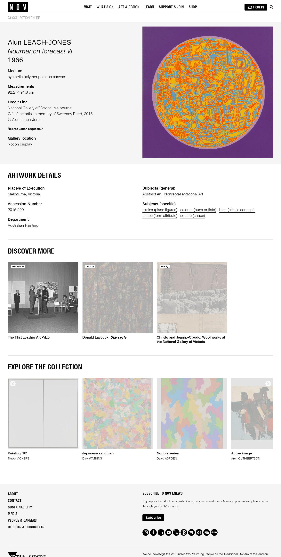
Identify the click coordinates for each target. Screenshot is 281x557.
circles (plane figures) (160, 210)
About (13, 494)
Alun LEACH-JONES (39, 42)
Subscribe (153, 518)
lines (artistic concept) (239, 210)
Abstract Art (152, 194)
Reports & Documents (26, 527)
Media (12, 514)
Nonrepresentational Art (185, 194)
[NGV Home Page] (18, 6)
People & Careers (22, 520)
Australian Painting (23, 226)
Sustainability (20, 507)
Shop (193, 7)
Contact (14, 501)
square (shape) (195, 216)
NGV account (169, 506)
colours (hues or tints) (199, 210)
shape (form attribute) (160, 216)
